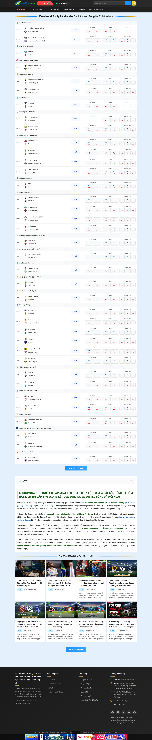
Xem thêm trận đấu (76, 468)
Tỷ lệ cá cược (22, 9)
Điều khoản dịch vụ (55, 688)
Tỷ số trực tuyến (86, 696)
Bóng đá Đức (58, 630)
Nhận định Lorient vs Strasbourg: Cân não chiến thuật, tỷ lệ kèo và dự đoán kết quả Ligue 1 (91, 624)
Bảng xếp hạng (53, 9)
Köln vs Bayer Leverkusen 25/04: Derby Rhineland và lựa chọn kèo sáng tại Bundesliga (60, 624)
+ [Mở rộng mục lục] (131, 481)
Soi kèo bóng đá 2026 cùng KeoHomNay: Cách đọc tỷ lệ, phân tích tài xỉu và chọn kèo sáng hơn (122, 624)
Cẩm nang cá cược (96, 9)
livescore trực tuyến (127, 517)
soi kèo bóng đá (53, 506)
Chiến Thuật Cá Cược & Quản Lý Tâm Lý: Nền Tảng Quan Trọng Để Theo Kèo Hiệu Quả (29, 583)
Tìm (126, 3)
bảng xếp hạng (32, 506)
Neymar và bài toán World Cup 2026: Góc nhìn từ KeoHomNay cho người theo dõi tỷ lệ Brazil (59, 583)
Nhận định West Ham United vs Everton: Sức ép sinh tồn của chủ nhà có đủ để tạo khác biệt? (29, 624)
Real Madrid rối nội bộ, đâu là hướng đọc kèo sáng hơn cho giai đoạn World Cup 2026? (91, 583)
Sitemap (115, 732)
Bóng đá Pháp (90, 630)
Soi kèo (82, 9)
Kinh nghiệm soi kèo (122, 630)
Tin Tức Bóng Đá (69, 9)
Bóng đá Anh (120, 589)
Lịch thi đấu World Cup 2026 (90, 700)
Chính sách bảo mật (55, 684)
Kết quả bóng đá (86, 688)
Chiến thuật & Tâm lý (30, 589)
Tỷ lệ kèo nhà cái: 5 (87, 680)
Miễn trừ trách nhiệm (56, 692)
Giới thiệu (52, 680)
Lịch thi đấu (37, 9)
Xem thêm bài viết (76, 649)
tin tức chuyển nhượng (25, 520)
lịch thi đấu (128, 503)
